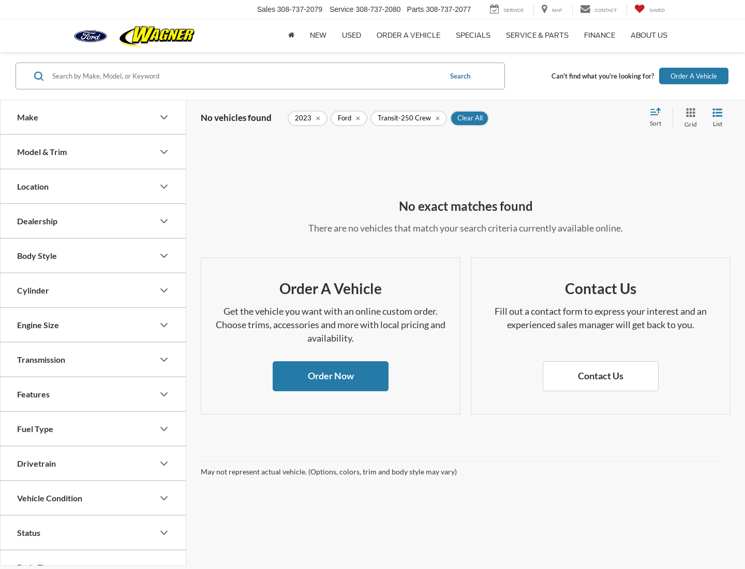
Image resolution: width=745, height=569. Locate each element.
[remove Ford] (349, 118)
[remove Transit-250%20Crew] (408, 118)
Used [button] (351, 35)
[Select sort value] (659, 117)
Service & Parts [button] (537, 35)
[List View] (718, 118)
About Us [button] (649, 35)
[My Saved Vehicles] (650, 9)
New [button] (318, 35)
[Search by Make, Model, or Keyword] (245, 76)
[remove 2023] (307, 118)
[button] (331, 376)
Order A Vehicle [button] (694, 76)
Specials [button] (473, 35)
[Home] (291, 35)
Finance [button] (599, 35)
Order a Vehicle (408, 35)
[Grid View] (689, 118)
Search (460, 76)
